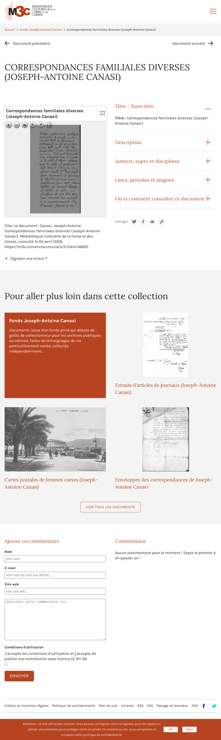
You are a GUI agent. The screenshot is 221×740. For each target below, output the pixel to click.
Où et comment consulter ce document (159, 199)
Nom (8, 552)
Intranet (127, 706)
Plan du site (108, 706)
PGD (195, 706)
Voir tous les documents (110, 507)
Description (128, 142)
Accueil (10, 30)
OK (171, 729)
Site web (12, 584)
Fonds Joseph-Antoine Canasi (41, 30)
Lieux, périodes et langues (144, 180)
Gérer (189, 729)
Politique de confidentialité (73, 706)
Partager (121, 221)
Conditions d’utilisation (24, 647)
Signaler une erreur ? (28, 258)
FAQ (150, 706)
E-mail (10, 568)
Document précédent (31, 43)
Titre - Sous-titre (134, 106)
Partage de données (172, 706)
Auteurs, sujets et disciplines (147, 161)
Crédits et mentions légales (27, 706)
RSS (140, 706)
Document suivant (188, 43)
